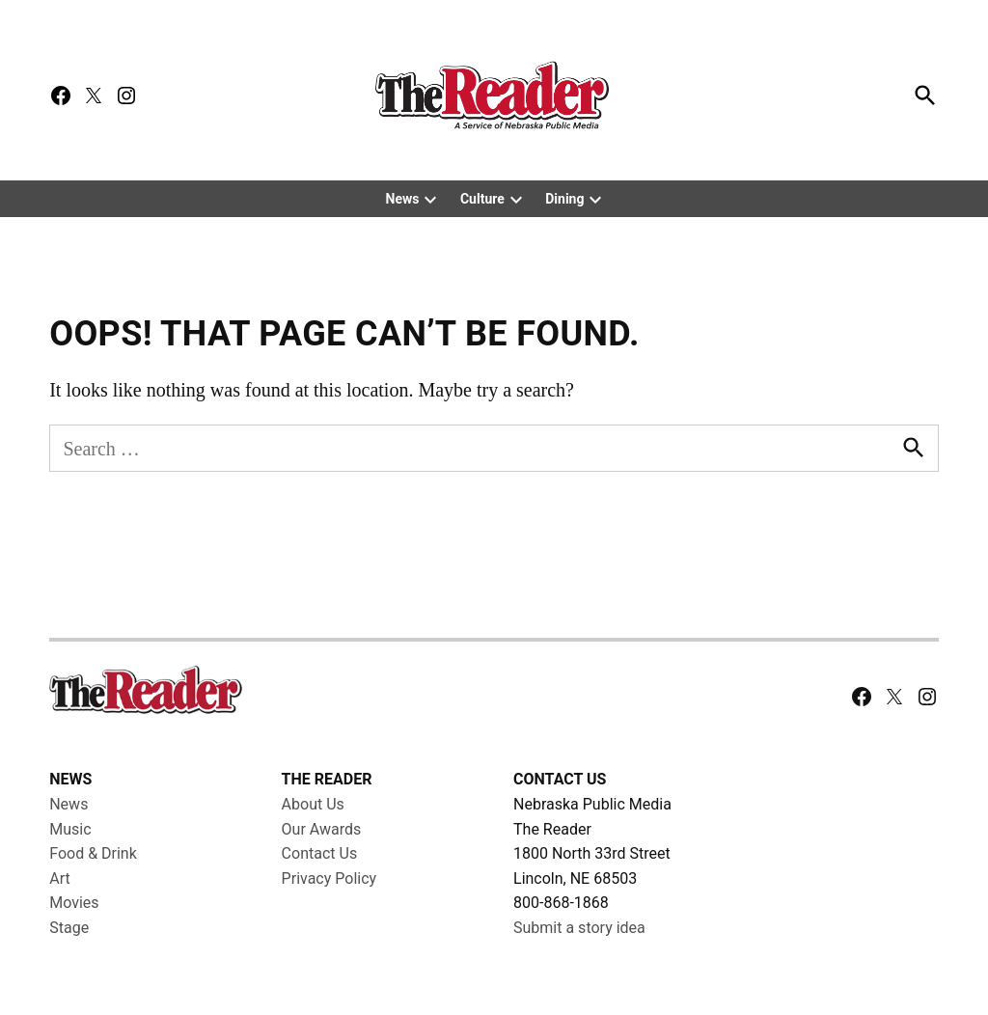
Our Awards (322, 829)
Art (59, 878)
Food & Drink (93, 853)
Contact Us (320, 853)
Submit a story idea (579, 928)
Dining (564, 198)
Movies (73, 902)
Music (70, 829)
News (403, 198)
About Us (313, 804)
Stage (69, 928)
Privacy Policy (329, 878)
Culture (482, 198)
